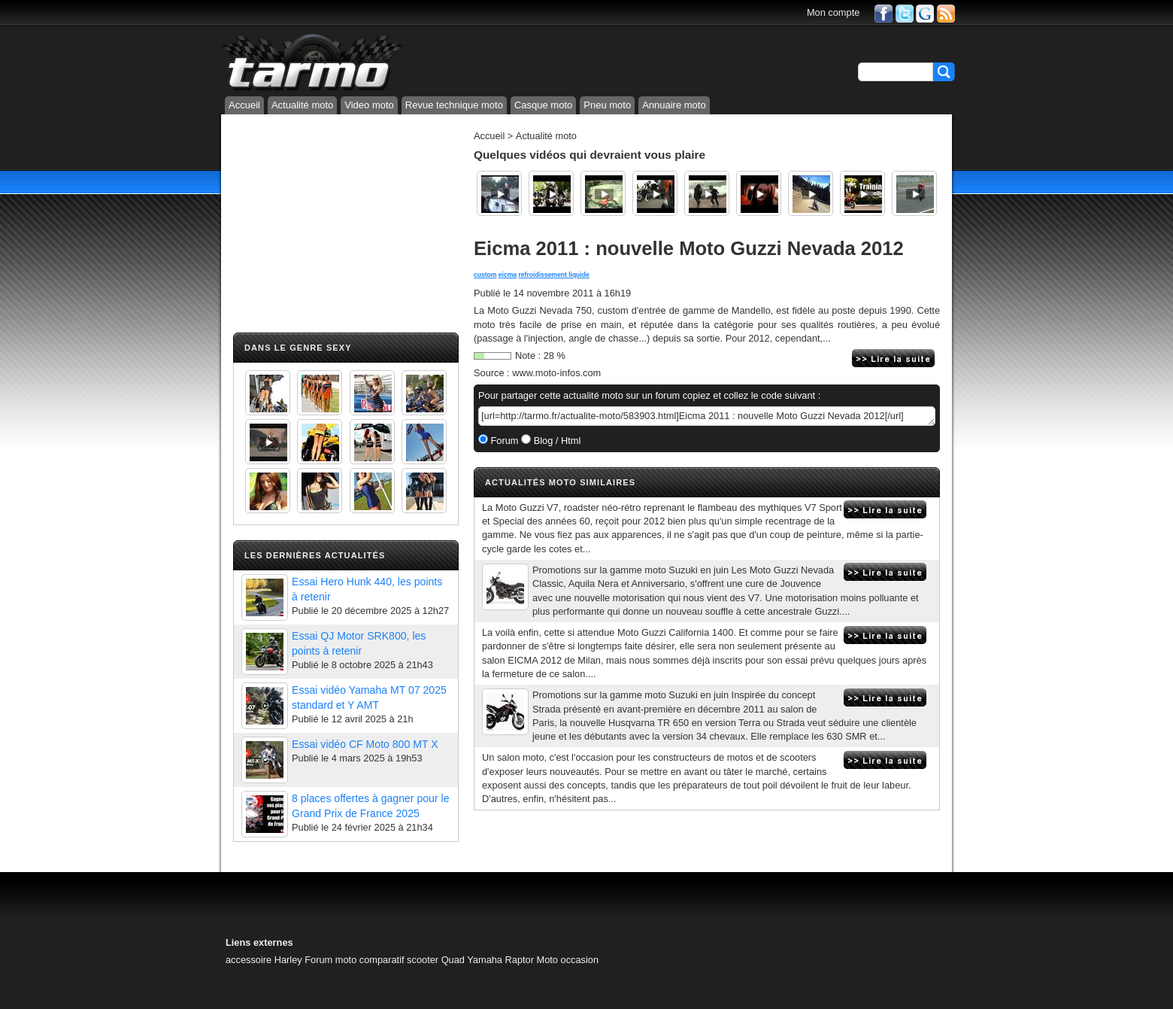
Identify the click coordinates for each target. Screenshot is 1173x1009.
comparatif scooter (398, 959)
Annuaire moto (674, 105)
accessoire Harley (264, 959)
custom (485, 274)
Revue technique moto (454, 105)
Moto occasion (568, 959)
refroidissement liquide (554, 274)
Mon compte (833, 12)
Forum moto (330, 959)
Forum (503, 440)
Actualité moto (302, 105)
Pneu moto (607, 105)
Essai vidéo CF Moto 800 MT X (365, 744)
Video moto (369, 105)
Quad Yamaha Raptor (487, 959)
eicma (508, 274)
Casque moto (543, 105)
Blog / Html (555, 440)
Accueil (244, 105)
